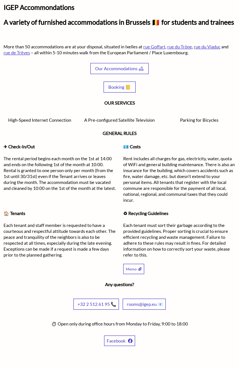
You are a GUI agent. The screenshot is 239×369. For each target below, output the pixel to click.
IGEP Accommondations (39, 7)
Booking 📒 (119, 87)
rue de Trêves (17, 52)
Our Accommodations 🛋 (119, 68)
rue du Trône (179, 46)
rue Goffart (154, 46)
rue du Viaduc (207, 46)
